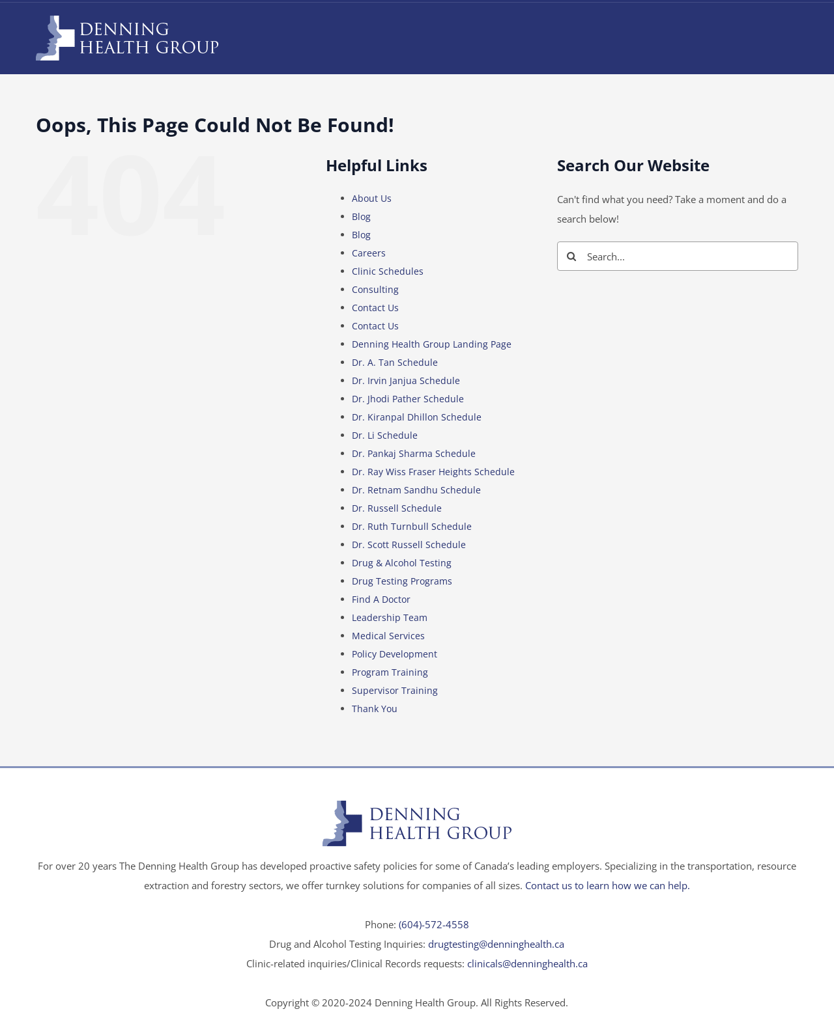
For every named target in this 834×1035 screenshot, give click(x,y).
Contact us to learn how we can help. (607, 885)
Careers (369, 253)
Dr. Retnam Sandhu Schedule (416, 490)
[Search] (571, 256)
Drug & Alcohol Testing (402, 563)
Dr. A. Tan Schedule (395, 362)
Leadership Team (389, 617)
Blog (361, 216)
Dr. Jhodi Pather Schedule (408, 399)
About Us (372, 198)
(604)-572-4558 (434, 924)
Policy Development (394, 654)
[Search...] (677, 256)
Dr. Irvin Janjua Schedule (406, 380)
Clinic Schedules (388, 271)
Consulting (375, 289)
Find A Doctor (381, 599)
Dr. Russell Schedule (397, 508)
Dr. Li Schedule (385, 435)
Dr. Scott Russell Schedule (409, 544)
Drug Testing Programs (402, 581)
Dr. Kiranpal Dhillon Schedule (417, 417)
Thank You (374, 708)
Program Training (390, 672)
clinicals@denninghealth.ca (527, 963)
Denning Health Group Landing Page (431, 344)
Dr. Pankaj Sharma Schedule (414, 453)
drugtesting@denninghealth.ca (496, 943)
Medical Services (388, 635)
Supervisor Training (395, 690)
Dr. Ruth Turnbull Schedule (412, 526)
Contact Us (375, 307)
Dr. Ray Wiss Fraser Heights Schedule (433, 471)
